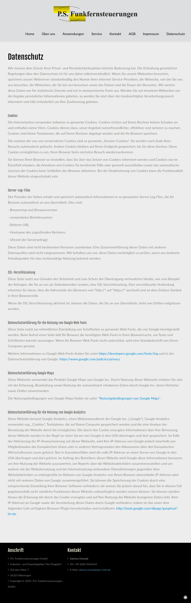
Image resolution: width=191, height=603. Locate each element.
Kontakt (115, 34)
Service (96, 34)
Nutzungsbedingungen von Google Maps (129, 398)
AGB (132, 34)
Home (29, 34)
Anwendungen (73, 34)
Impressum (151, 34)
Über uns (48, 34)
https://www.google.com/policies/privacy (90, 359)
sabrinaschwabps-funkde (95, 569)
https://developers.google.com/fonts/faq (128, 353)
